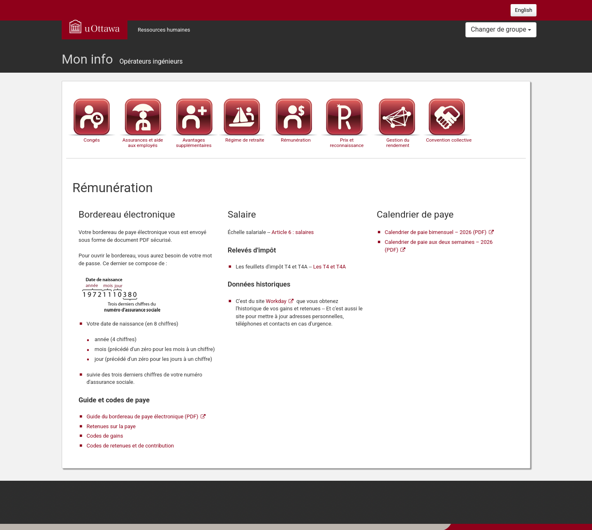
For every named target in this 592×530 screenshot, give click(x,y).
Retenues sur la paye (111, 426)
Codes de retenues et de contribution (130, 446)
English (523, 10)
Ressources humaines (164, 30)
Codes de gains (105, 436)
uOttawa (94, 26)
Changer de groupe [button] (501, 29)
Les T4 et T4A (329, 267)
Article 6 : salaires (293, 232)
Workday (276, 301)
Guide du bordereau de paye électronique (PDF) (143, 416)
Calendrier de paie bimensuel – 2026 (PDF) (435, 232)
